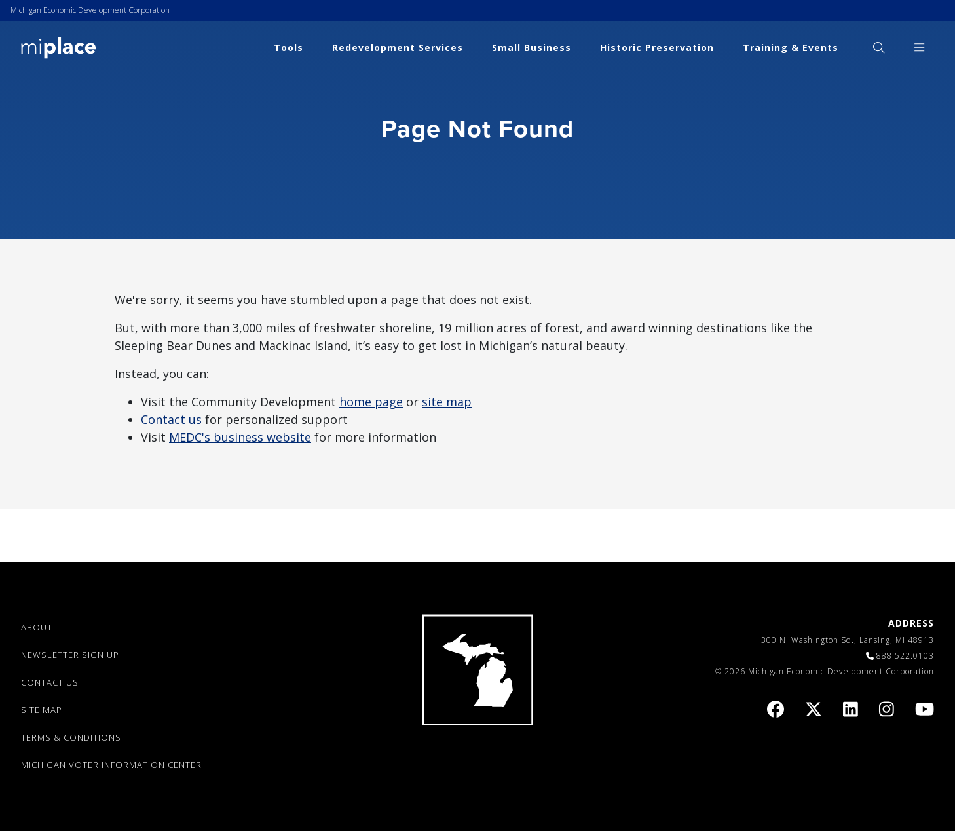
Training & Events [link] (790, 47)
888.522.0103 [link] (905, 655)
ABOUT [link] (36, 627)
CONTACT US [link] (50, 682)
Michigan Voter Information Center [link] (111, 765)
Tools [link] (288, 47)
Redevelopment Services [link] (397, 47)
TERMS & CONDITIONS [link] (71, 737)
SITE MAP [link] (41, 710)
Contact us (171, 419)
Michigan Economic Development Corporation (90, 10)
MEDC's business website (240, 437)
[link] (58, 47)
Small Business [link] (531, 47)
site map (447, 402)
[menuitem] (878, 47)
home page (371, 402)
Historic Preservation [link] (657, 47)
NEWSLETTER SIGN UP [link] (70, 655)
